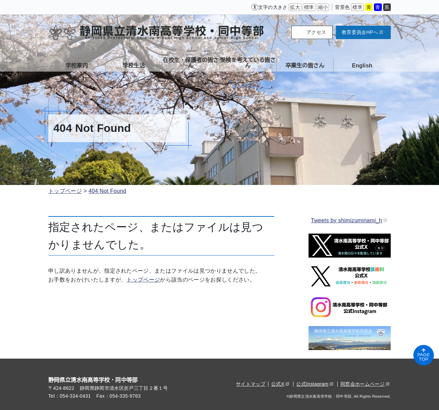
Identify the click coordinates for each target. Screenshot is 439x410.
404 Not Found (107, 191)
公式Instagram (314, 384)
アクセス (316, 32)
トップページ (65, 191)
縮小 (323, 7)
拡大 (295, 7)
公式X (280, 384)
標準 (309, 7)
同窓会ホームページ (364, 384)
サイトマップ (250, 384)
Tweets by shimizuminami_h (349, 220)
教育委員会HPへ (362, 32)
